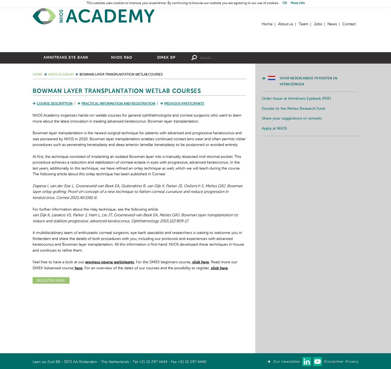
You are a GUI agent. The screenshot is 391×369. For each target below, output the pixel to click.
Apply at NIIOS (274, 188)
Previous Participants (184, 163)
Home (94, 16)
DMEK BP (166, 117)
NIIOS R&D (121, 117)
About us (285, 24)
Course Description (54, 163)
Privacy (351, 362)
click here (200, 322)
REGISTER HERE (51, 340)
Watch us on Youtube (317, 361)
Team (303, 24)
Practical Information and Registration (118, 163)
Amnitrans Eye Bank (66, 117)
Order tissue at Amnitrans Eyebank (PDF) (296, 158)
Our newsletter (286, 362)
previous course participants (109, 322)
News (332, 24)
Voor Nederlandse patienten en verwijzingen (308, 141)
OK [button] (284, 3)
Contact (349, 24)
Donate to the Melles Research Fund (293, 168)
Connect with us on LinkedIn (306, 361)
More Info (298, 3)
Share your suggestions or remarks (292, 178)
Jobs (318, 24)
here (79, 328)
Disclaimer (333, 362)
